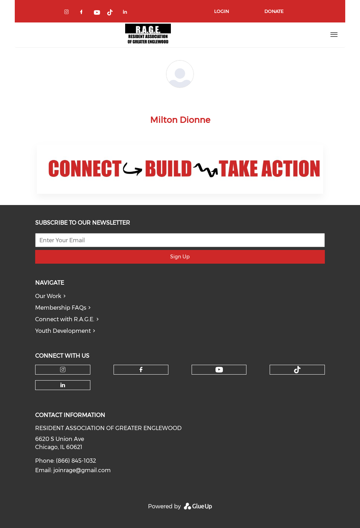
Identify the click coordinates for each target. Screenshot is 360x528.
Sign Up (179, 256)
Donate (273, 11)
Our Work (48, 296)
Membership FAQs (60, 307)
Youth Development (63, 331)
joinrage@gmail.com (82, 470)
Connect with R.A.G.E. (64, 319)
